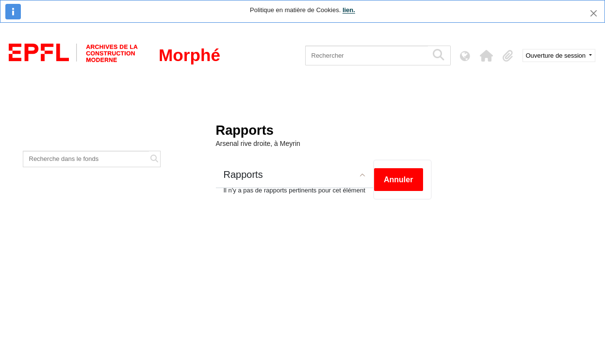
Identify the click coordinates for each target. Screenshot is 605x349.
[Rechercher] (366, 55)
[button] (486, 55)
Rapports (243, 174)
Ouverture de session (557, 55)
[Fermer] (594, 13)
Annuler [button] (398, 179)
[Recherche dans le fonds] (86, 159)
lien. (349, 10)
